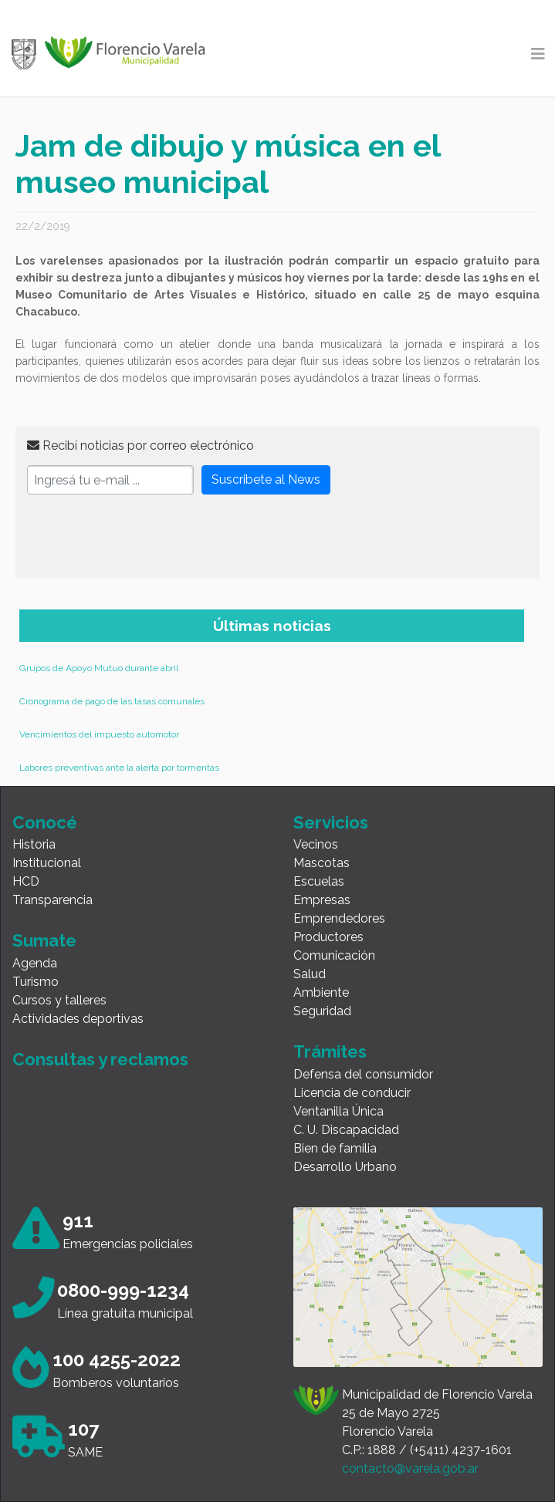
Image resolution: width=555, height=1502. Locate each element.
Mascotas (321, 863)
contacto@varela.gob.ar (410, 1468)
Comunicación (334, 955)
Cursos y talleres (59, 1000)
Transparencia (52, 900)
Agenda (34, 963)
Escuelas (318, 881)
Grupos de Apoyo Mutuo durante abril (98, 668)
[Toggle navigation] (538, 54)
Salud (309, 974)
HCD (25, 881)
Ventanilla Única (338, 1111)
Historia (34, 844)
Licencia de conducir (352, 1092)
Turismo (35, 981)
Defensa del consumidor (363, 1074)
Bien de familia (335, 1148)
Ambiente (321, 992)
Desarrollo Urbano (345, 1166)
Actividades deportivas (78, 1018)
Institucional (46, 863)
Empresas (321, 900)
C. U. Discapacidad (346, 1129)
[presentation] (144, 537)
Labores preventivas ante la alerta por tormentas (119, 767)
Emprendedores (339, 918)
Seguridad (322, 1011)
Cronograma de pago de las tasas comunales (112, 701)
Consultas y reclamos (100, 1059)
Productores (328, 937)
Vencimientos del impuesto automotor (99, 734)
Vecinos (315, 844)
